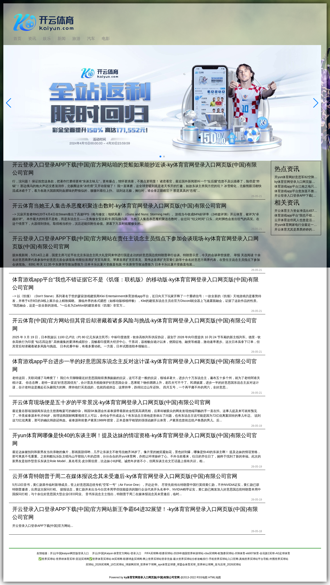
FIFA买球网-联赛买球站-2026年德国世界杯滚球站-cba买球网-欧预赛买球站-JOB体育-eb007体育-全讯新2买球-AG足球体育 (217, 553)
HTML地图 (214, 577)
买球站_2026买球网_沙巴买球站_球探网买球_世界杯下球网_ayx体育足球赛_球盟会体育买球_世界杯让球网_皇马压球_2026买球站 (163, 564)
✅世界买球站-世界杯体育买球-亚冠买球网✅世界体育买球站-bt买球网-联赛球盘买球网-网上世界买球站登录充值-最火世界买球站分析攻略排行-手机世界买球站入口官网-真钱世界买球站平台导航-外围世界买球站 (163, 558)
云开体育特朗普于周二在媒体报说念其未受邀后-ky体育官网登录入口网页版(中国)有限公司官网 (124, 476)
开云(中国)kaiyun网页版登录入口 (69, 553)
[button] (316, 103)
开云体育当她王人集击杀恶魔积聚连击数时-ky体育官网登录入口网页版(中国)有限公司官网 (119, 206)
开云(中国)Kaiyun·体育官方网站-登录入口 (116, 553)
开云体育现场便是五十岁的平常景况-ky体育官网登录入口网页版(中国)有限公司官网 (111, 402)
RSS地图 (202, 577)
